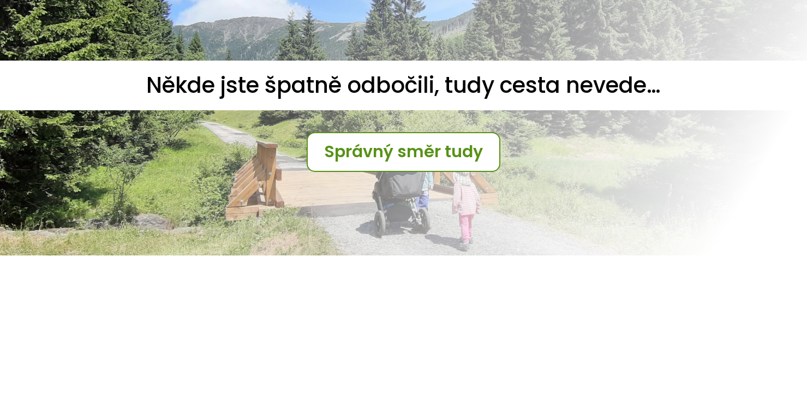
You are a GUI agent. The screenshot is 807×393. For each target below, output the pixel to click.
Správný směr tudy (403, 151)
